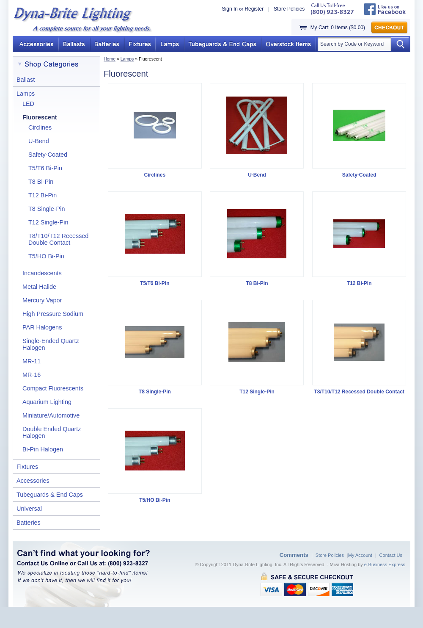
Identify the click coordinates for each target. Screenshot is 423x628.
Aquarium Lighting (46, 401)
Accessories (32, 480)
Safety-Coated (47, 154)
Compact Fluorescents (52, 388)
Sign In (230, 9)
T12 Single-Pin (48, 222)
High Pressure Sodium (52, 313)
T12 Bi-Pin (42, 195)
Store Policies (289, 9)
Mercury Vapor (42, 300)
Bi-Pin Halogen (42, 449)
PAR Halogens (42, 327)
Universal (29, 508)
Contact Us (390, 555)
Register (254, 9)
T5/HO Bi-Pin (46, 256)
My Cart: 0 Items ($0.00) (337, 27)
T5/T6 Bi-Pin (45, 168)
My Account (360, 555)
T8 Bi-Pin (40, 181)
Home (109, 58)
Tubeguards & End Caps (49, 494)
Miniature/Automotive (51, 415)
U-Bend (38, 141)
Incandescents (42, 273)
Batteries (28, 522)
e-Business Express (384, 564)
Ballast (25, 79)
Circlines (40, 127)
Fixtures (27, 466)
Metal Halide (39, 286)
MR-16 (31, 374)
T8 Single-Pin (46, 208)
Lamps (127, 58)
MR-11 (31, 361)
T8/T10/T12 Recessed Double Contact (58, 239)
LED (28, 103)
